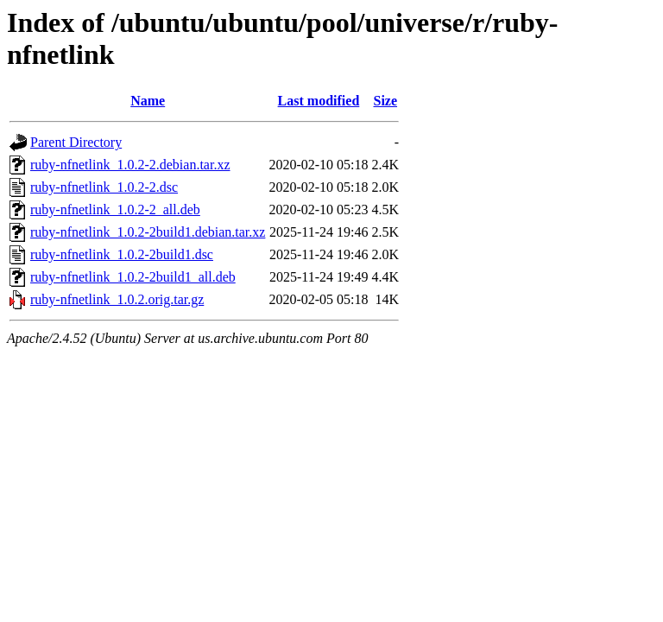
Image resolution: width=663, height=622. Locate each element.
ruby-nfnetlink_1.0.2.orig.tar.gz (117, 299)
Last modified (319, 100)
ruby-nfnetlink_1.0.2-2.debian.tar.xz (130, 164)
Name (147, 100)
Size (386, 100)
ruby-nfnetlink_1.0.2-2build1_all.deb (133, 277)
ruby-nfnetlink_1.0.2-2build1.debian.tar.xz (147, 232)
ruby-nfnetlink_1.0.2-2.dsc (104, 187)
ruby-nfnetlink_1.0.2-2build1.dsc (121, 254)
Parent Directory (76, 142)
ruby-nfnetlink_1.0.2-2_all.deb (115, 209)
